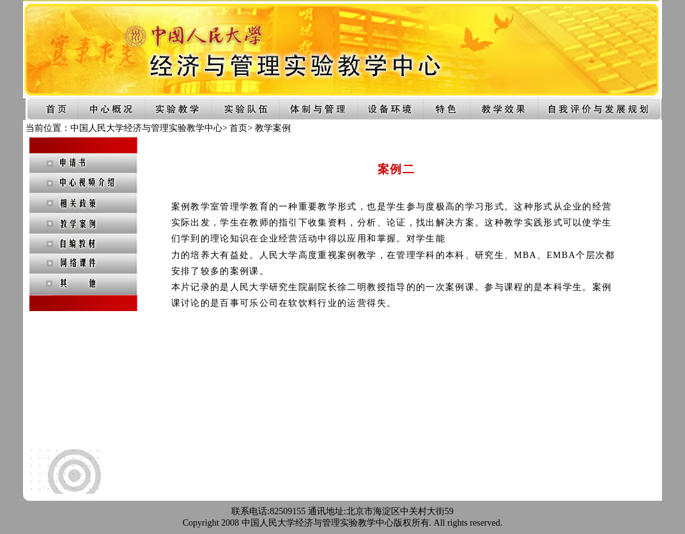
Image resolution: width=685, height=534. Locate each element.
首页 (238, 128)
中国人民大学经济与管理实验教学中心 (146, 128)
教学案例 (273, 128)
